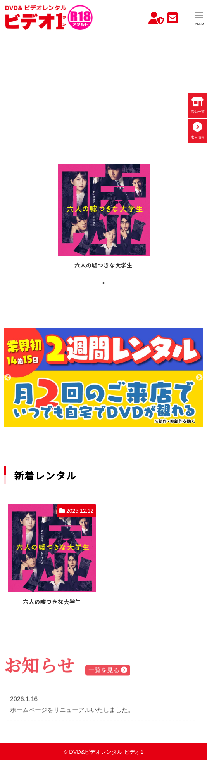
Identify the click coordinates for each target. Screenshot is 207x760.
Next (199, 378)
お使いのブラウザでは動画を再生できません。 (103, 87)
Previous (8, 378)
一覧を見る (107, 671)
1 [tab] (103, 283)
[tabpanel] (104, 217)
